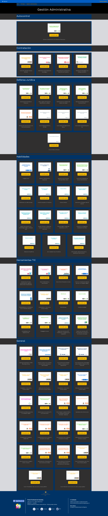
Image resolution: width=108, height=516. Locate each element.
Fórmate (23, 4)
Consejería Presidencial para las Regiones (78, 507)
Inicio (18, 4)
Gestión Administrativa (32, 4)
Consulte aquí (54, 35)
